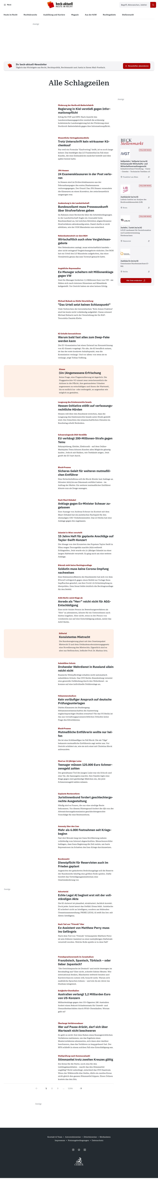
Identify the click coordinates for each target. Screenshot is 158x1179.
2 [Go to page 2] (52, 1089)
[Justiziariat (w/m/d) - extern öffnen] (148, 208)
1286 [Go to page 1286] (70, 1089)
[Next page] (81, 1089)
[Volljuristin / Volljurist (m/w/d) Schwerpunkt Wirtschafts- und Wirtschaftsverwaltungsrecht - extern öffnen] (148, 178)
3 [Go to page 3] (57, 1089)
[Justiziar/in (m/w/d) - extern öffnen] (148, 272)
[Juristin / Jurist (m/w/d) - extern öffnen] (148, 241)
